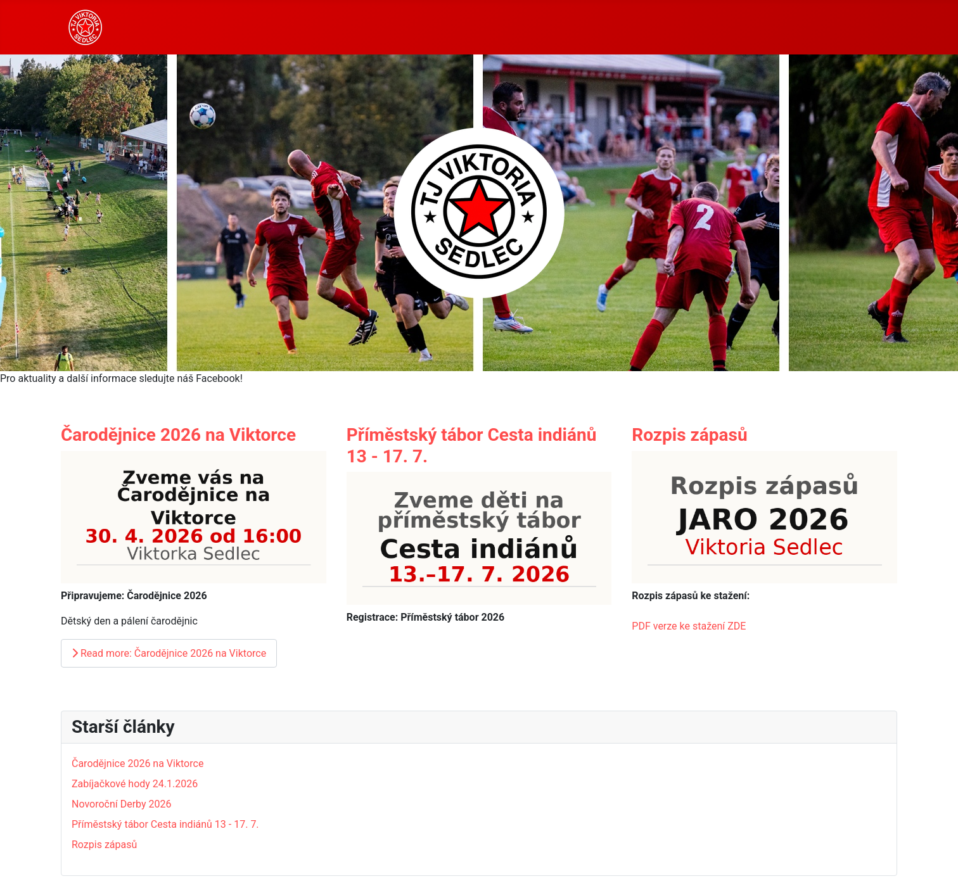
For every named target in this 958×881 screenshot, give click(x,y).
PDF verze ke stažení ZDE (689, 626)
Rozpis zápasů (689, 434)
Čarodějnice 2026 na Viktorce (178, 434)
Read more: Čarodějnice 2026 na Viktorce (169, 653)
